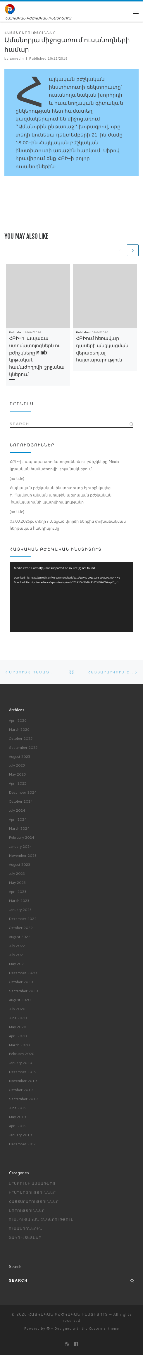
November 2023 (23, 855)
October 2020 (21, 981)
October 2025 (21, 738)
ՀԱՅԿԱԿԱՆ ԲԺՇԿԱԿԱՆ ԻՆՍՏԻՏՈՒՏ (68, 1314)
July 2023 (17, 873)
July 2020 (17, 1008)
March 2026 (19, 729)
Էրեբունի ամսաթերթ (32, 1183)
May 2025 (17, 774)
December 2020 (23, 972)
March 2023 (19, 900)
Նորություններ (27, 1210)
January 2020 (20, 1062)
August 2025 (19, 756)
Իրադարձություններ (32, 1192)
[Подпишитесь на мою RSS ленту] (67, 1344)
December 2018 (23, 1143)
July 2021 (17, 954)
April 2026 (18, 720)
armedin (17, 58)
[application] (72, 597)
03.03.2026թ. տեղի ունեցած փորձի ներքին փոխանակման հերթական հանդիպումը (68, 525)
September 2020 (23, 990)
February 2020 (21, 1053)
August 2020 (19, 999)
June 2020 (18, 1017)
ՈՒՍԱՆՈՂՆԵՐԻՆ (25, 1228)
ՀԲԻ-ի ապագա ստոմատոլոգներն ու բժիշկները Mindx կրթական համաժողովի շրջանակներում (64, 466)
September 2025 (23, 747)
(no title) (17, 478)
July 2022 (17, 945)
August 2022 (19, 936)
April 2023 (18, 891)
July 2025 (17, 765)
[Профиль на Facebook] (76, 1344)
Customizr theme (104, 1328)
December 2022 (23, 918)
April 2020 (18, 1035)
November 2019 (23, 1080)
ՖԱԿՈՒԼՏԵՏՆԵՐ (25, 1237)
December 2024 (23, 792)
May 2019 (17, 1116)
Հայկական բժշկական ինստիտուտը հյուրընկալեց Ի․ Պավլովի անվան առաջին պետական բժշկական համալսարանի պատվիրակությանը (60, 495)
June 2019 (18, 1107)
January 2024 (20, 846)
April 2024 (18, 819)
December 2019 (23, 1071)
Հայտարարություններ (34, 1201)
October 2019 (21, 1089)
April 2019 (18, 1125)
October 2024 (21, 801)
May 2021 (17, 963)
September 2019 (23, 1098)
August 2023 (19, 864)
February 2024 (21, 837)
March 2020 (19, 1044)
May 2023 (17, 882)
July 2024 (17, 810)
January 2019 (20, 1134)
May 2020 (17, 1026)
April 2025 (18, 783)
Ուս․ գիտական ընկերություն (41, 1219)
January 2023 (20, 909)
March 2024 (19, 828)
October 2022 (21, 927)
